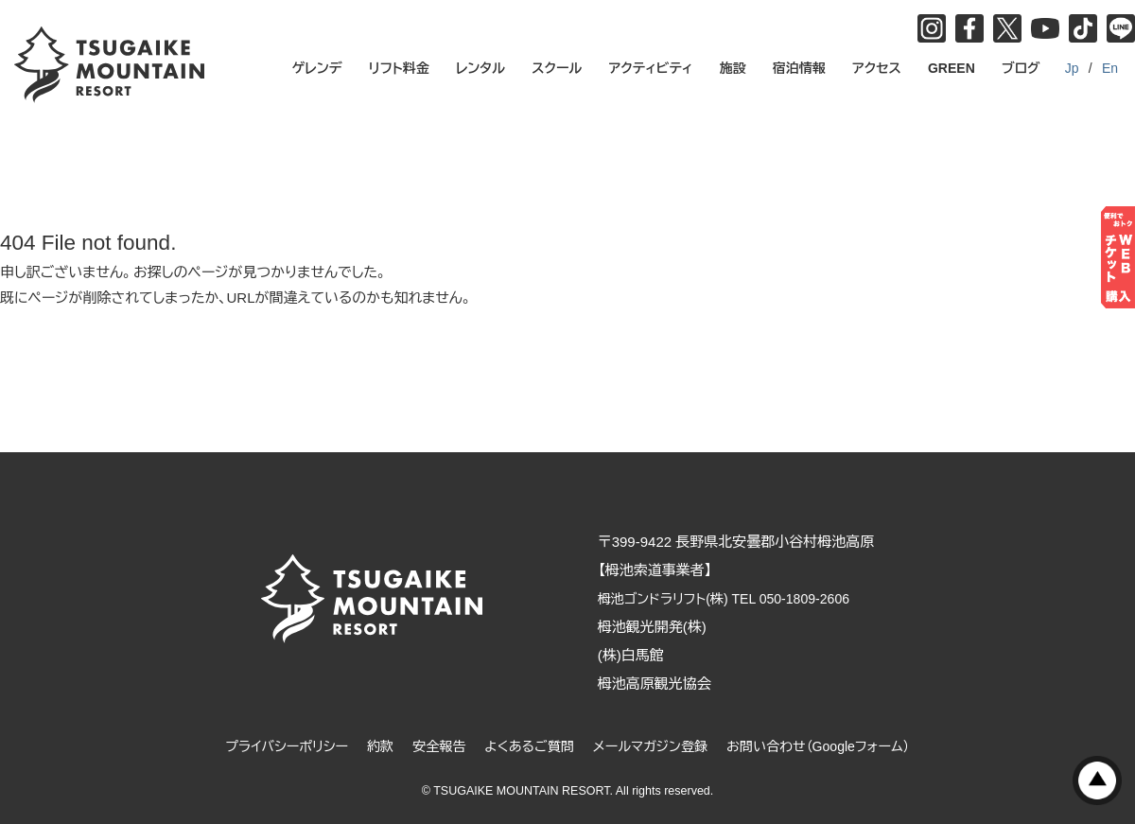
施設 (733, 68)
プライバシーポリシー (271, 746)
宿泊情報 (799, 68)
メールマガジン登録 (654, 746)
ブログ (1021, 68)
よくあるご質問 (526, 746)
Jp (1072, 68)
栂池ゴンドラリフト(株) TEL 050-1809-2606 (745, 598)
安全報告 (431, 746)
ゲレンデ (317, 68)
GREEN (951, 68)
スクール (557, 68)
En (1110, 68)
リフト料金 (399, 68)
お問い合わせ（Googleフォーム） (831, 746)
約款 (370, 746)
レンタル (480, 68)
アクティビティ (651, 68)
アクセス (876, 68)
